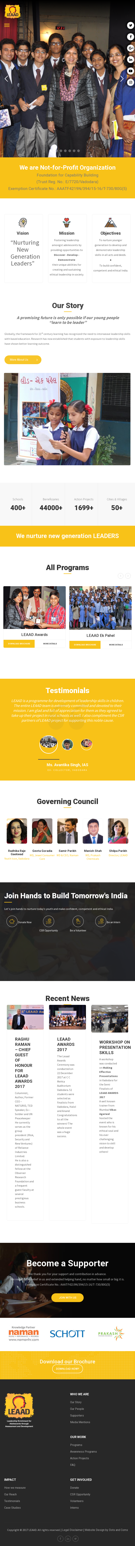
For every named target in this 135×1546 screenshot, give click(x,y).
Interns (74, 1507)
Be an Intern (113, 922)
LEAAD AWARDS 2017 (66, 1044)
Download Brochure (19, 644)
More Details (50, 644)
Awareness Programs (83, 1451)
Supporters (77, 1415)
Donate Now (25, 922)
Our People (77, 1409)
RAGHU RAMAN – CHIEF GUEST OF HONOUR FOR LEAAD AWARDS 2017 (23, 1063)
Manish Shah (93, 851)
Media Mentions (80, 1422)
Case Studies (12, 1507)
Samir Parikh (67, 851)
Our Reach (10, 1494)
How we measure (15, 1487)
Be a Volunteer (78, 930)
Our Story (76, 1402)
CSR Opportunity (48, 930)
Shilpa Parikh (118, 851)
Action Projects (79, 1458)
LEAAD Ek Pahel (100, 636)
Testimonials (12, 1501)
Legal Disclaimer (72, 1530)
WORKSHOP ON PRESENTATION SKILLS (115, 1047)
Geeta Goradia (42, 851)
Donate (74, 1487)
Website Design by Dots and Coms (106, 1530)
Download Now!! (67, 1368)
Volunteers (76, 1501)
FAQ (72, 1465)
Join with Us (67, 1297)
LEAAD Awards (34, 635)
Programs (76, 1445)
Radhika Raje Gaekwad (17, 852)
